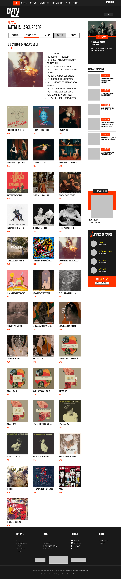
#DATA (68, 3)
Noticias (33, 3)
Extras (75, 3)
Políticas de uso (83, 571)
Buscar (108, 14)
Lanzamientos (44, 3)
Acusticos (46, 543)
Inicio (16, 3)
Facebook (75, 546)
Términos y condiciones (72, 571)
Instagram (76, 543)
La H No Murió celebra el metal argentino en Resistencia (107, 80)
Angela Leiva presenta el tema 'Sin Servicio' (107, 94)
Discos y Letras (31, 36)
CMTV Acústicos (57, 3)
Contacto (102, 543)
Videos (47, 35)
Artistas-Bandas (21, 543)
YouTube (75, 540)
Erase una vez (48, 549)
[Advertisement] (102, 174)
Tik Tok (74, 549)
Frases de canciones (50, 546)
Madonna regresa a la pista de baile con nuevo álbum (108, 138)
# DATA (45, 540)
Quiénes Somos (103, 540)
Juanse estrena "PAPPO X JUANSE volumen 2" (107, 109)
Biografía (15, 35)
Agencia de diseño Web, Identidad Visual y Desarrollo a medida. (60, 574)
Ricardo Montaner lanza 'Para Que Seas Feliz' (107, 153)
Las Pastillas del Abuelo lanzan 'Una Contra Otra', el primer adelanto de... (108, 124)
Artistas (24, 3)
